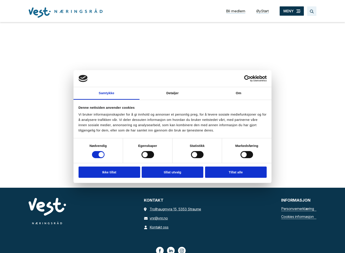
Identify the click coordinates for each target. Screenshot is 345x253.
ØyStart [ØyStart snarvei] (262, 11)
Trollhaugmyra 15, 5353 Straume (172, 209)
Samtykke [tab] (106, 93)
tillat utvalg (172, 172)
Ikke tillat (109, 172)
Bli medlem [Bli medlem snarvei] (235, 11)
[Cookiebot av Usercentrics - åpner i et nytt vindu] (247, 78)
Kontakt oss (156, 227)
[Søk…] (311, 11)
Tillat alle (236, 172)
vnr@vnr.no (156, 218)
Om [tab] (238, 93)
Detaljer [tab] (172, 93)
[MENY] (292, 11)
